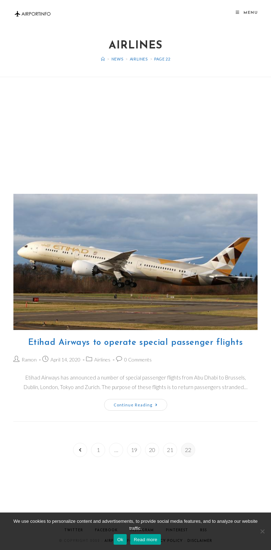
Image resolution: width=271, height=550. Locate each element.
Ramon (29, 360)
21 (170, 449)
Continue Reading (136, 405)
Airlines (102, 360)
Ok (120, 539)
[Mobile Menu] (247, 13)
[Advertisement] (135, 126)
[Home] (103, 59)
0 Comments (138, 360)
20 (152, 449)
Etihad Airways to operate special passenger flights (135, 342)
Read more (145, 539)
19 (134, 449)
